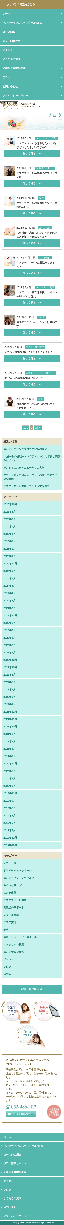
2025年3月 (9, 541)
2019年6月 (9, 815)
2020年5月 (9, 771)
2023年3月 (9, 637)
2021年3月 (9, 756)
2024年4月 (9, 593)
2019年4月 (9, 830)
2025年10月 (10, 504)
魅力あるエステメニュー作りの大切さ (25, 467)
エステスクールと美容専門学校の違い (25, 448)
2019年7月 (9, 808)
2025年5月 (9, 526)
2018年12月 (10, 837)
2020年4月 (9, 778)
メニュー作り (11, 863)
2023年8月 (9, 622)
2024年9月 (9, 570)
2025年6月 (9, 519)
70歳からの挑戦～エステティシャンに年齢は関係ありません (31, 458)
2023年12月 (10, 615)
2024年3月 (9, 600)
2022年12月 (10, 659)
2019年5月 (9, 822)
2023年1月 (9, 652)
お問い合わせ (11, 1207)
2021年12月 (10, 711)
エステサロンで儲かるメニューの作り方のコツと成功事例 (31, 477)
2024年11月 (10, 563)
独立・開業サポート (14, 1163)
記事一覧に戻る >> (32, 989)
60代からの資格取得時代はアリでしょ (32, 382)
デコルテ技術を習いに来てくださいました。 (32, 356)
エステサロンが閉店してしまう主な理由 (26, 486)
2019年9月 (9, 800)
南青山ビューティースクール (20, 937)
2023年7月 (9, 630)
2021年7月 (9, 741)
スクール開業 (11, 914)
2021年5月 (9, 748)
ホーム (7, 1137)
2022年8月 (9, 674)
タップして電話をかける (21, 4)
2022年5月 (9, 682)
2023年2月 (9, 644)
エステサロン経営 (13, 951)
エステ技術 (9, 922)
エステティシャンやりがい (18, 877)
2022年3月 (9, 696)
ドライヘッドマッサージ (17, 870)
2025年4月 (9, 533)
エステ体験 (9, 892)
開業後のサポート (13, 907)
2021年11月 (10, 719)
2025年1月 (9, 556)
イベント (8, 959)
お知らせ (8, 974)
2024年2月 (9, 608)
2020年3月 (9, 785)
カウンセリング (12, 885)
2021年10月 (10, 726)
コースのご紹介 (12, 1154)
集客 (6, 929)
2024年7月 (9, 578)
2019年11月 (10, 793)
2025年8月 (9, 511)
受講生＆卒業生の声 (14, 68)
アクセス (8, 1180)
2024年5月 (9, 585)
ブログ (6, 77)
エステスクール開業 (14, 900)
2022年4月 (9, 689)
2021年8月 (9, 733)
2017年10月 (10, 845)
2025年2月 (9, 548)
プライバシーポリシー (15, 95)
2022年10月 (10, 667)
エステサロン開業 (13, 944)
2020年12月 (10, 763)
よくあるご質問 (12, 1198)
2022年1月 (9, 704)
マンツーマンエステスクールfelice (23, 1145)
